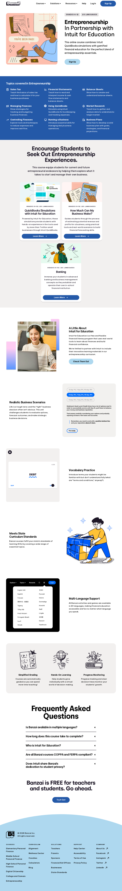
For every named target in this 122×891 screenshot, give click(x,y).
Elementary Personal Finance (16, 850)
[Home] (13, 3)
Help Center (79, 849)
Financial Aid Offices (61, 863)
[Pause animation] (10, 452)
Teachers (55, 849)
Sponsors (55, 858)
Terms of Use (80, 858)
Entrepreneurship (14, 881)
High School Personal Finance (16, 865)
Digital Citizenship (14, 871)
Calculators (34, 863)
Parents (54, 853)
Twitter (101, 862)
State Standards (59, 872)
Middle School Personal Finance (14, 857)
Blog (31, 868)
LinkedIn (102, 867)
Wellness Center (36, 853)
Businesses (56, 868)
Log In (93, 4)
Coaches (33, 858)
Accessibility (80, 853)
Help (84, 4)
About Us (102, 848)
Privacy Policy (80, 863)
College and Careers (15, 876)
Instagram (103, 858)
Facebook (102, 853)
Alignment (33, 849)
